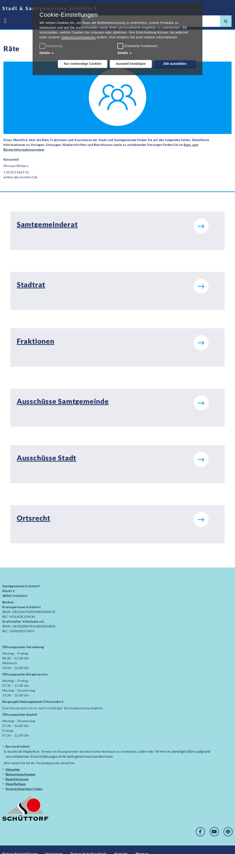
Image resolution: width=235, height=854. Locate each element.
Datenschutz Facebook (88, 846)
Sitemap (142, 846)
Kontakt (121, 846)
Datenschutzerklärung (19, 846)
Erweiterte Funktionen (141, 46)
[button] (5, 20)
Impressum (53, 846)
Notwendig (51, 46)
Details (44, 53)
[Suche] (226, 21)
